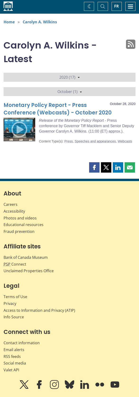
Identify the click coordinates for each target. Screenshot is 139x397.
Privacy (10, 303)
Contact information (22, 342)
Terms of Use (15, 296)
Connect (15, 264)
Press (68, 141)
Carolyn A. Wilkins (40, 21)
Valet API (11, 370)
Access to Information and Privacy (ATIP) (39, 310)
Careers (10, 204)
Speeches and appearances (95, 141)
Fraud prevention (19, 231)
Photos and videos (20, 218)
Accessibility (14, 211)
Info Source (14, 317)
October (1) (69, 91)
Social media (15, 363)
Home (9, 21)
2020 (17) (69, 77)
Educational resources (23, 224)
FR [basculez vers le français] (116, 6)
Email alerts (14, 349)
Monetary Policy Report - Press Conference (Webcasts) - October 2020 (58, 108)
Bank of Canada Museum (26, 257)
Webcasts (125, 141)
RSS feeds (12, 356)
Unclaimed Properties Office (29, 270)
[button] (94, 167)
